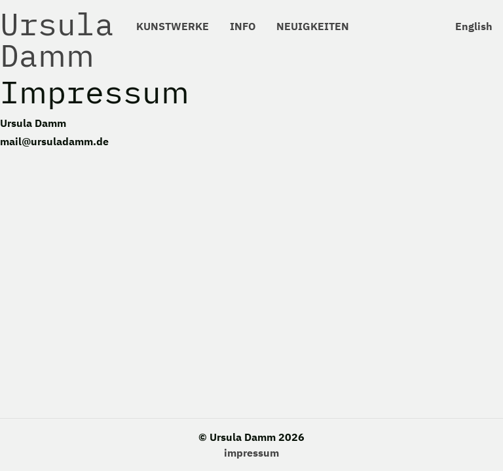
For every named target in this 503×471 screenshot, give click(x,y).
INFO (242, 26)
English (474, 26)
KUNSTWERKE (172, 26)
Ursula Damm (57, 39)
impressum (251, 452)
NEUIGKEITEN (312, 26)
